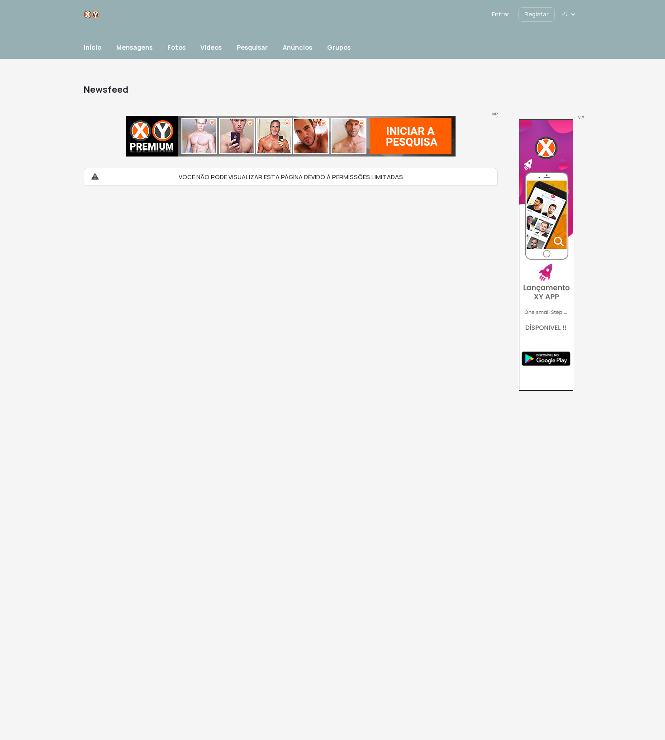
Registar (536, 14)
